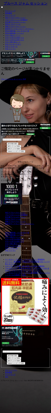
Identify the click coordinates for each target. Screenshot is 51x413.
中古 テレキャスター (13, 44)
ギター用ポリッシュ (13, 35)
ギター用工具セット (13, 42)
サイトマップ (10, 15)
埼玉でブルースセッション (15, 18)
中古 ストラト (10, 49)
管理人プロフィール (13, 24)
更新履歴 (8, 13)
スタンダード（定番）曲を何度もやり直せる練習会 (25, 266)
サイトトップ (10, 11)
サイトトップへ (11, 370)
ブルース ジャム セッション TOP (13, 79)
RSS (6, 377)
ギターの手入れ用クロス (14, 40)
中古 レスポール (11, 46)
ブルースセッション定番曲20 (16, 20)
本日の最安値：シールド (14, 33)
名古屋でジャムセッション (15, 22)
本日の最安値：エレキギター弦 (17, 31)
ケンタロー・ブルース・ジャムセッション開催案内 (25, 259)
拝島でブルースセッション (15, 26)
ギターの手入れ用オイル (14, 38)
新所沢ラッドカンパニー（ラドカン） (19, 29)
